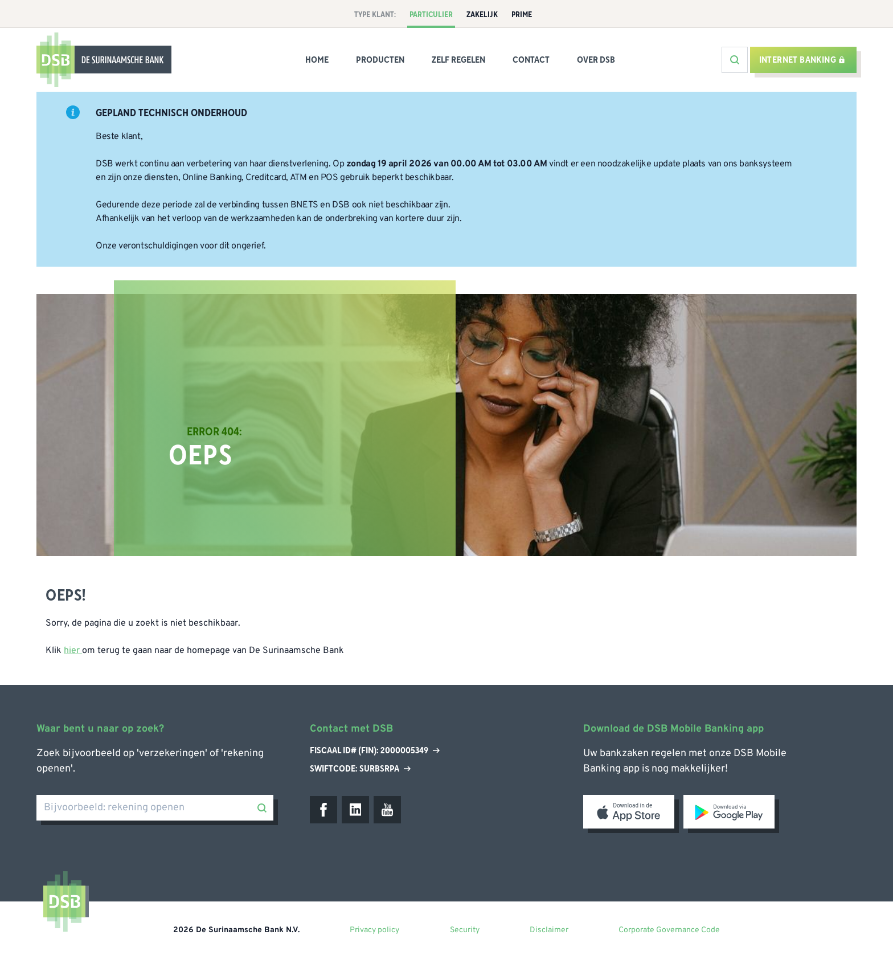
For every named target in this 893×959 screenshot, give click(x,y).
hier (73, 650)
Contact (531, 60)
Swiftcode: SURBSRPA (360, 768)
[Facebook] (323, 809)
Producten (380, 60)
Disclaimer (549, 930)
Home (317, 60)
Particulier (431, 15)
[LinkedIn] (355, 809)
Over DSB (596, 60)
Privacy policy (374, 930)
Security (465, 930)
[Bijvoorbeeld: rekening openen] (154, 808)
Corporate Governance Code (669, 930)
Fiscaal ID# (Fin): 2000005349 (375, 751)
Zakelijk (482, 15)
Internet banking (802, 60)
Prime (521, 15)
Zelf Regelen (458, 60)
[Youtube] (387, 809)
